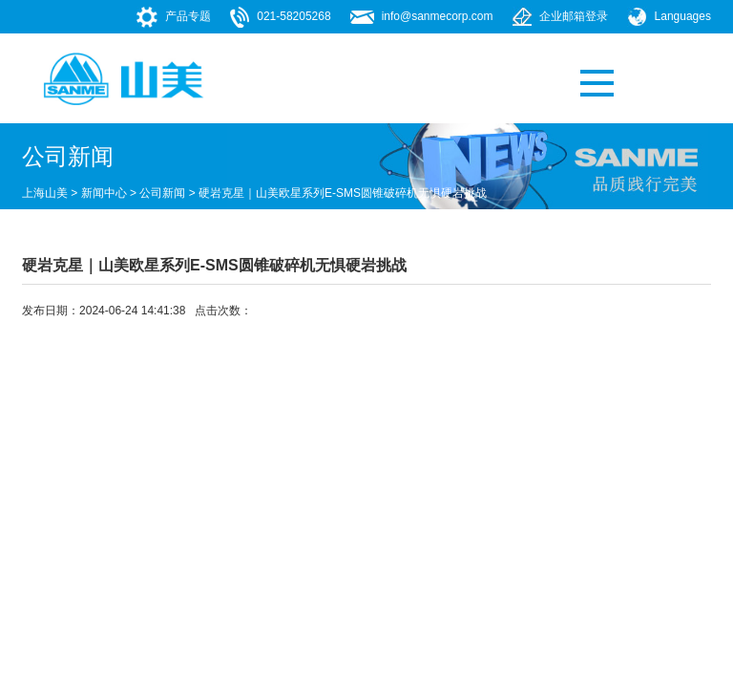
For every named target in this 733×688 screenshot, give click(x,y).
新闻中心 (104, 193)
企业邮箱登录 (573, 16)
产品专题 (188, 16)
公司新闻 (162, 193)
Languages (683, 16)
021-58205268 (293, 16)
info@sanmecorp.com (437, 16)
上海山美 (45, 193)
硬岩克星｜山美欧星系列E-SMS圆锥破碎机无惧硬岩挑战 (343, 193)
